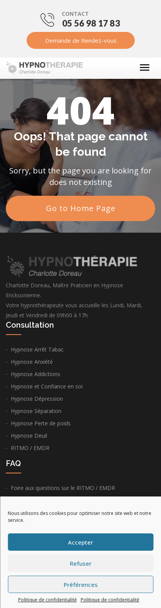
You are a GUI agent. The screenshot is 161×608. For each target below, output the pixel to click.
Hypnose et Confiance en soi (47, 386)
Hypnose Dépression (37, 398)
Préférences (81, 584)
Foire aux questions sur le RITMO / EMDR (63, 487)
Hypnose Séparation (36, 411)
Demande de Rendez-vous (80, 40)
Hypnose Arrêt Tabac (37, 349)
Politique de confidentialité (47, 599)
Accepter (80, 542)
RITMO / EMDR (30, 447)
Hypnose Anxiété (32, 361)
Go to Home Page (80, 208)
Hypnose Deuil (29, 435)
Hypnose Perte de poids (41, 423)
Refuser (81, 563)
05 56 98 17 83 (91, 23)
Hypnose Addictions (35, 374)
